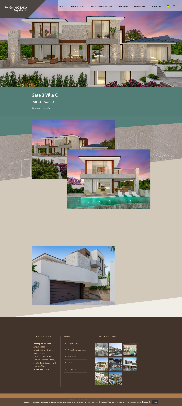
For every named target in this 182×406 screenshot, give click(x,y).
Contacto (156, 6)
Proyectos (139, 6)
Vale (155, 402)
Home (62, 6)
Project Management (101, 6)
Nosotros (123, 6)
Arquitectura (78, 6)
